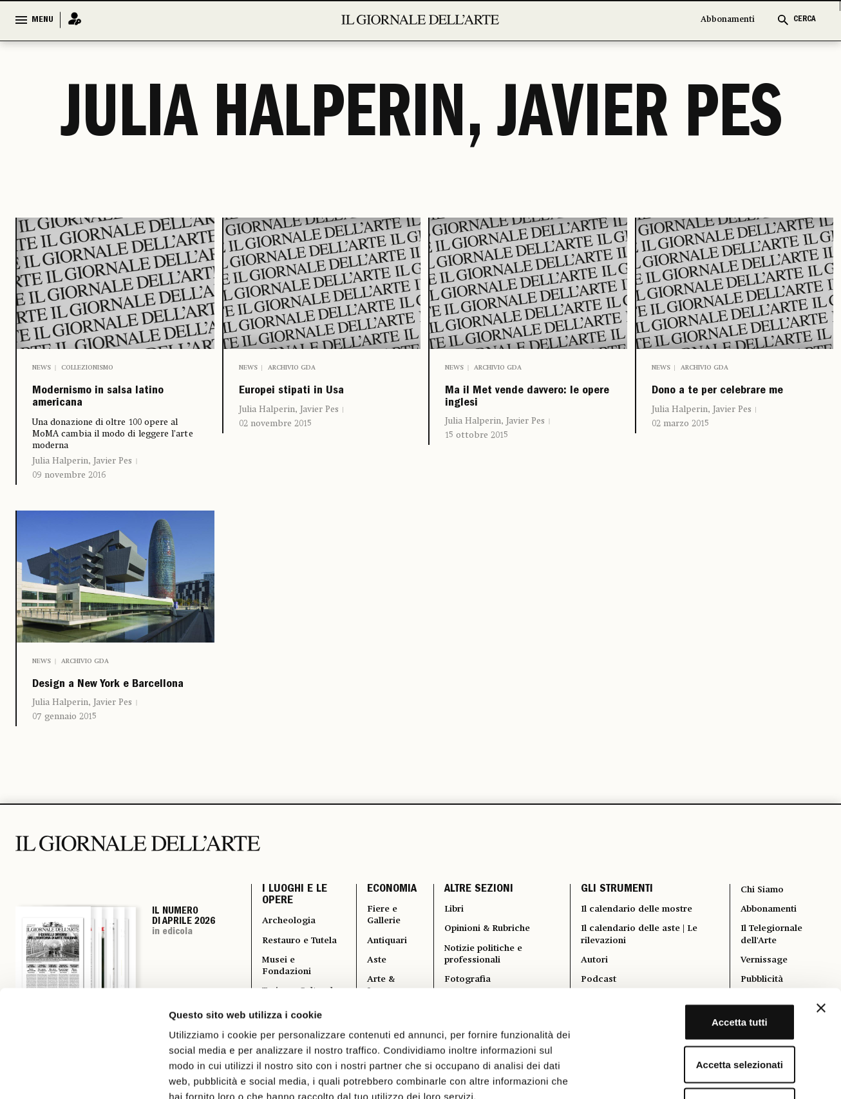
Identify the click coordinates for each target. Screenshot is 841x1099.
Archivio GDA (292, 367)
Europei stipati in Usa (305, 405)
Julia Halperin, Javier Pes (82, 475)
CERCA (804, 19)
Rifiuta (701, 1014)
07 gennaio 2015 (64, 757)
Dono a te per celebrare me (703, 405)
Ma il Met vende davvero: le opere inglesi (509, 414)
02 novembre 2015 (275, 450)
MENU (42, 19)
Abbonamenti (728, 19)
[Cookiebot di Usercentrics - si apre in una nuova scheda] (83, 1074)
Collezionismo (87, 367)
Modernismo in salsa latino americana (112, 405)
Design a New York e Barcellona (108, 712)
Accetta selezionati (700, 972)
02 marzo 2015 (680, 450)
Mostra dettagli (677, 1073)
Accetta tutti (701, 930)
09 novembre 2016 (69, 489)
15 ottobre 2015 (476, 469)
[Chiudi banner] (821, 916)
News (41, 367)
